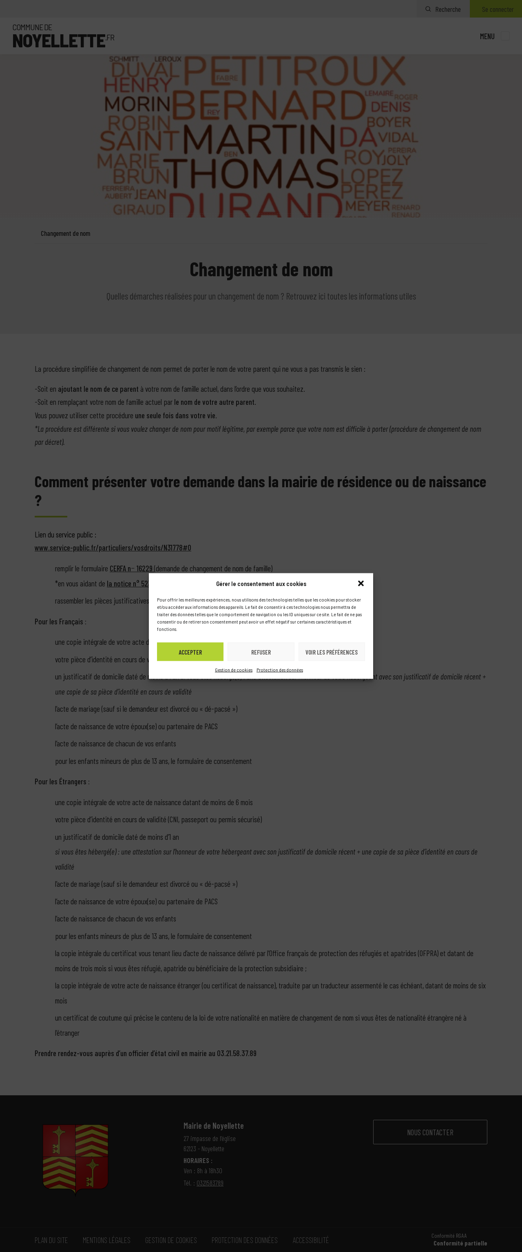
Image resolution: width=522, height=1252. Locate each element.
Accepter (190, 651)
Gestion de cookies (233, 670)
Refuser (261, 651)
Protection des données (280, 670)
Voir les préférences (331, 651)
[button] (361, 583)
